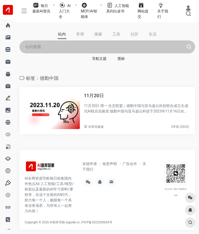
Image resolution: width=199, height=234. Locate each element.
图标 (121, 58)
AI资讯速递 (96, 127)
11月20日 (94, 95)
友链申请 (89, 164)
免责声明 (109, 164)
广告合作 (130, 164)
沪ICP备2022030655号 (96, 222)
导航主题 (99, 58)
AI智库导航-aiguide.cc (65, 222)
